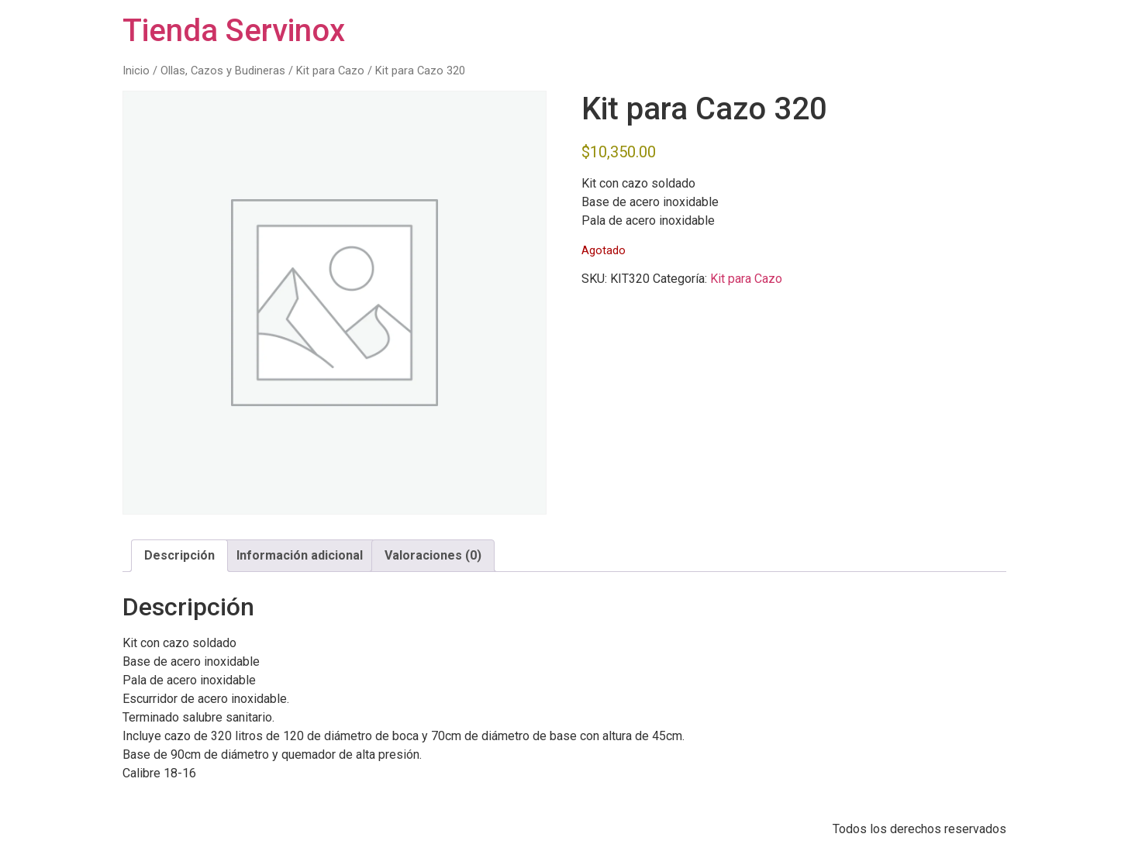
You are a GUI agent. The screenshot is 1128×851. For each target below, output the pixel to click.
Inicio (136, 71)
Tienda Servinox (233, 30)
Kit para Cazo (330, 71)
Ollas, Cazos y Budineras (222, 71)
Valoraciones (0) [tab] (433, 555)
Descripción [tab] (179, 555)
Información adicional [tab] (299, 555)
